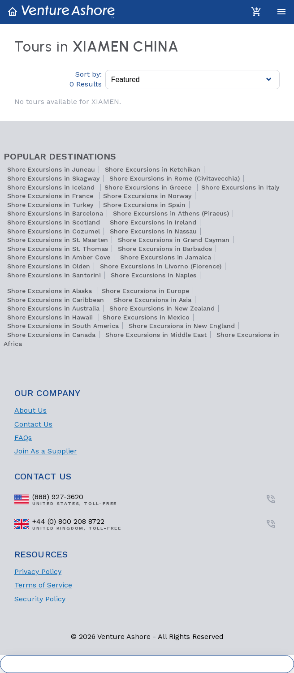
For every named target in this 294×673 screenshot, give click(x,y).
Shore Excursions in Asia (152, 299)
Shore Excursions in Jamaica (165, 257)
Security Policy (39, 599)
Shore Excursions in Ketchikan (152, 169)
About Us (30, 410)
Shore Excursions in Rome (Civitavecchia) (174, 178)
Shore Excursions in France (51, 195)
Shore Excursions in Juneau (51, 169)
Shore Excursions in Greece (149, 187)
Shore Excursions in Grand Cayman (173, 239)
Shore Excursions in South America (63, 325)
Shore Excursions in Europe (145, 290)
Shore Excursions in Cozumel (53, 231)
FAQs (23, 437)
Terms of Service (43, 585)
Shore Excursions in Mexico (146, 317)
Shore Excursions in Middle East (156, 334)
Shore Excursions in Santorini (54, 275)
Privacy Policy (37, 571)
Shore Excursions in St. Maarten (57, 239)
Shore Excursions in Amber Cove (58, 257)
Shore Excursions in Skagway (53, 178)
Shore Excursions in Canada (51, 334)
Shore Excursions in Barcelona (55, 213)
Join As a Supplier (45, 451)
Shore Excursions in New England (182, 325)
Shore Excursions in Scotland (54, 222)
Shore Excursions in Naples (153, 275)
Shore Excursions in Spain (144, 204)
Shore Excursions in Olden (48, 266)
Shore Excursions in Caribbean (56, 299)
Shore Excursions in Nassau (153, 231)
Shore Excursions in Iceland (52, 187)
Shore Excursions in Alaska (50, 290)
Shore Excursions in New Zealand (162, 308)
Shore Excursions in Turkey (51, 204)
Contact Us (33, 424)
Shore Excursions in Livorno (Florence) (160, 266)
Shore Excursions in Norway (147, 195)
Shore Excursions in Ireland (153, 222)
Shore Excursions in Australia (53, 308)
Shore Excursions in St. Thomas (57, 248)
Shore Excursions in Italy (240, 187)
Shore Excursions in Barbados (165, 248)
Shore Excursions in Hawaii (51, 317)
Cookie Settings (147, 664)
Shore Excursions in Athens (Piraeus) (171, 213)
